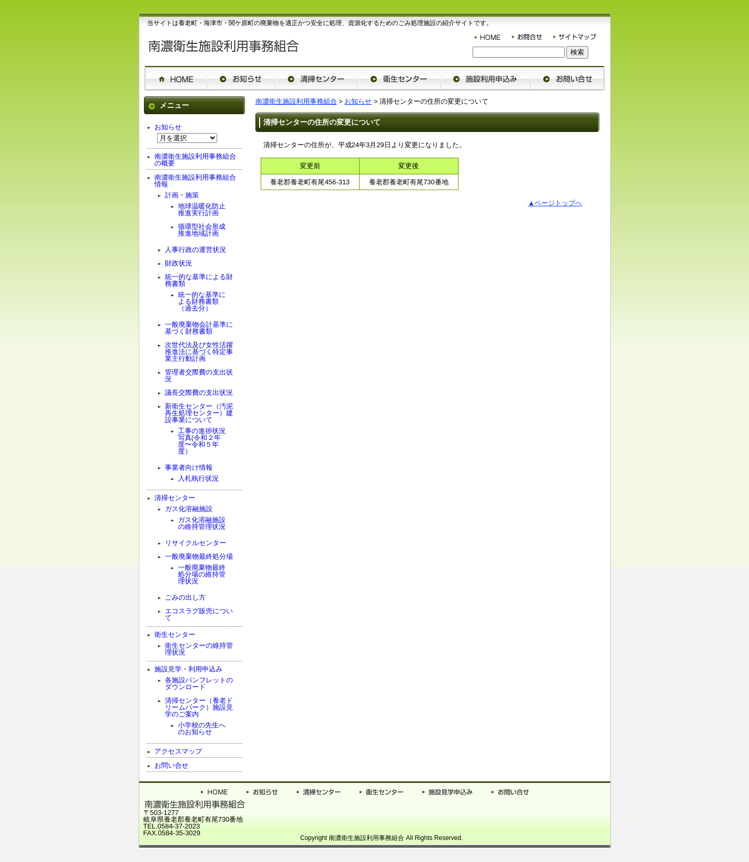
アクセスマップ (178, 751)
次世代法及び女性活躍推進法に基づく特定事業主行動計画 (199, 351)
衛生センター (174, 634)
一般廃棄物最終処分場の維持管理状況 (202, 574)
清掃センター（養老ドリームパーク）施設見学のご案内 (199, 707)
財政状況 (178, 263)
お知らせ (358, 101)
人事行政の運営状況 (195, 249)
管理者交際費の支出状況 (199, 375)
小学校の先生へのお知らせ (202, 728)
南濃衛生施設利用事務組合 (296, 101)
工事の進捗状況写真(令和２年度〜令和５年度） (202, 441)
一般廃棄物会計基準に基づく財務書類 (199, 328)
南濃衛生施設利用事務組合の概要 (195, 159)
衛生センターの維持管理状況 (199, 649)
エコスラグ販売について (199, 614)
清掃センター (174, 498)
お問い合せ (171, 765)
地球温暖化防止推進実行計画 (202, 209)
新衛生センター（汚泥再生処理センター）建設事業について (199, 413)
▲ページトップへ (555, 203)
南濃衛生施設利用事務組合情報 (195, 180)
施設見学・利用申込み (188, 669)
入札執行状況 (198, 478)
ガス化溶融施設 (189, 509)
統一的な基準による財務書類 (199, 280)
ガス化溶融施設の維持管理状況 (202, 523)
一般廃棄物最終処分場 (199, 556)
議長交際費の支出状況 (199, 392)
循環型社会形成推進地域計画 (202, 230)
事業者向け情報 (189, 467)
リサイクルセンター (195, 543)
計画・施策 (182, 195)
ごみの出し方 (185, 597)
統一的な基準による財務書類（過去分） (202, 301)
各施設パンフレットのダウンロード (199, 683)
